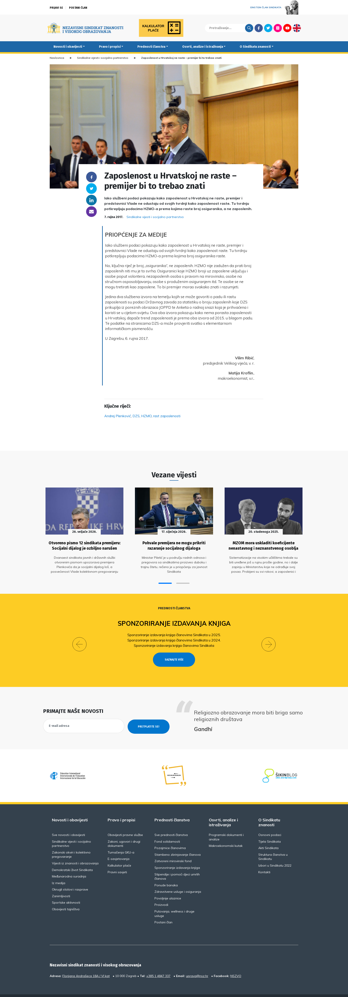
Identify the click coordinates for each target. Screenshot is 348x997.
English (297, 28)
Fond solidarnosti (167, 831)
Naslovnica (57, 57)
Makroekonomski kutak (226, 836)
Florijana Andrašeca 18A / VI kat (86, 966)
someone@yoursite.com (91, 211)
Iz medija (58, 873)
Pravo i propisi (110, 47)
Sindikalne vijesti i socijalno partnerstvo (102, 57)
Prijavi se (56, 7)
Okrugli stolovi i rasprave (70, 879)
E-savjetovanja (118, 849)
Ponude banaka (166, 875)
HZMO (146, 416)
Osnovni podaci (269, 825)
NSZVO (235, 966)
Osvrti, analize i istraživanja (202, 47)
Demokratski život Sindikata (72, 860)
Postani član (78, 7)
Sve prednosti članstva (171, 825)
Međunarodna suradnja (69, 866)
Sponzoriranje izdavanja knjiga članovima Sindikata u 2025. (174, 632)
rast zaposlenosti (166, 416)
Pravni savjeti (117, 862)
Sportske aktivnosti (66, 893)
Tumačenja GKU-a (121, 842)
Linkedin (91, 200)
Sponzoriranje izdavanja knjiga (174, 621)
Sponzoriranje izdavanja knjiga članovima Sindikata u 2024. (174, 638)
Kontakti (264, 862)
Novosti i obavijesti (67, 47)
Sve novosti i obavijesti (68, 825)
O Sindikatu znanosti (255, 47)
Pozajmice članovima (170, 838)
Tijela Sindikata (269, 831)
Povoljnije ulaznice (167, 888)
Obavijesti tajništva (65, 899)
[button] (165, 581)
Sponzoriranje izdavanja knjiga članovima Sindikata (174, 643)
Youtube (287, 28)
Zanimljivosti (61, 886)
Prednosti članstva (151, 47)
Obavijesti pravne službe (125, 825)
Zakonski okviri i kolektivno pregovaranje (71, 844)
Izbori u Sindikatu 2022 (274, 855)
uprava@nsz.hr (197, 966)
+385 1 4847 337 (158, 966)
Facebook (259, 28)
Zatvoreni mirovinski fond (173, 851)
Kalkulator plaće (119, 855)
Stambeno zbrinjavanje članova (177, 844)
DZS (136, 416)
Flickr (278, 28)
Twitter (268, 28)
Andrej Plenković (117, 416)
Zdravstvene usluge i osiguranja (177, 882)
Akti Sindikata (268, 838)
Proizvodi (161, 895)
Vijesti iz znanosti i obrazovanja (75, 853)
